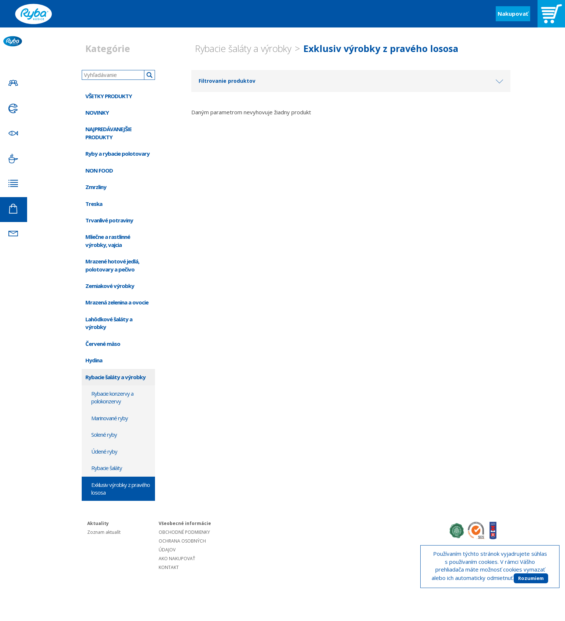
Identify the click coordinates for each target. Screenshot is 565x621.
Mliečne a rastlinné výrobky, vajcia (107, 240)
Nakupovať (513, 13)
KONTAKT (169, 567)
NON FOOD (99, 170)
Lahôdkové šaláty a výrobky (108, 322)
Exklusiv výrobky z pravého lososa (380, 48)
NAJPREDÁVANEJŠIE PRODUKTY (108, 132)
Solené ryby (104, 434)
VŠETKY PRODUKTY (108, 96)
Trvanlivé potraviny (109, 220)
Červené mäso (102, 343)
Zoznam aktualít (104, 532)
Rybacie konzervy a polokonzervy (112, 397)
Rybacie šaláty (106, 468)
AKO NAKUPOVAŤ (177, 558)
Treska (93, 203)
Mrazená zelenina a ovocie (116, 302)
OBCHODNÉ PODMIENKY (184, 532)
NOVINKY (97, 112)
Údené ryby (104, 451)
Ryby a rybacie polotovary (117, 153)
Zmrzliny (95, 187)
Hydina (93, 360)
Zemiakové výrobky (109, 285)
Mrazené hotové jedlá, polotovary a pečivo (112, 265)
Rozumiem (531, 578)
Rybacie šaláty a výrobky (243, 48)
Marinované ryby (109, 418)
